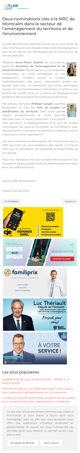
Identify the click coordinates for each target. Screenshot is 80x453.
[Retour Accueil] (17, 7)
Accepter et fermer (22, 442)
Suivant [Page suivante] (70, 201)
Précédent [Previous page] (11, 201)
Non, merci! (51, 442)
